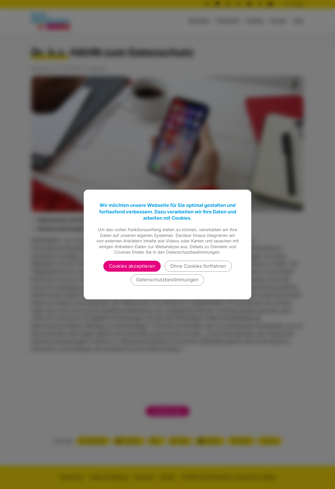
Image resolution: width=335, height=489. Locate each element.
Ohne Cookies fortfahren (198, 266)
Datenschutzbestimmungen (167, 279)
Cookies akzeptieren (132, 266)
